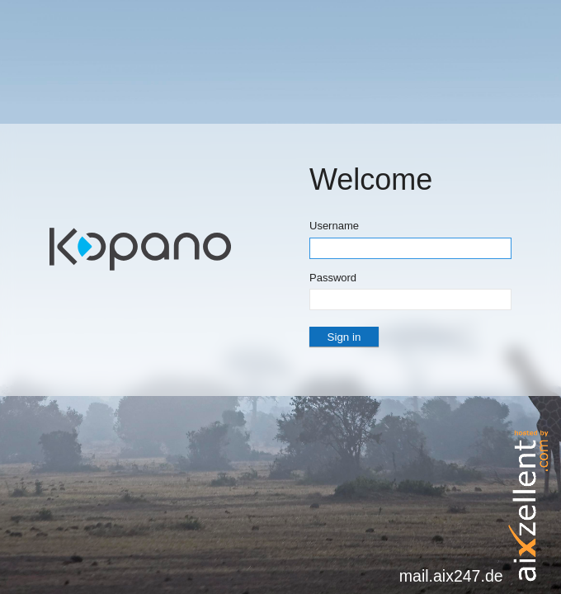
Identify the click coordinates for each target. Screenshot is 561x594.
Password (332, 277)
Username (334, 225)
